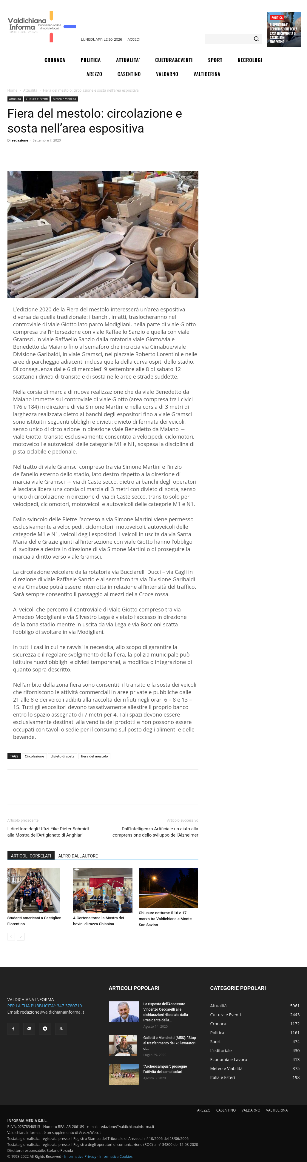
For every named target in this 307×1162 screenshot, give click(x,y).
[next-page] (20, 936)
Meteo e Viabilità (64, 99)
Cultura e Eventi (37, 99)
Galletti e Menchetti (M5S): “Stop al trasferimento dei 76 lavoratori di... (170, 1043)
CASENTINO (226, 1110)
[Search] (256, 39)
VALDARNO (251, 1110)
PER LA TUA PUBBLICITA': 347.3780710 (44, 1006)
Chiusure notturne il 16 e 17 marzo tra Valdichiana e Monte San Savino (165, 919)
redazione (20, 140)
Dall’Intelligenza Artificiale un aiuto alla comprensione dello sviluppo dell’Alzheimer (155, 832)
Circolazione (34, 756)
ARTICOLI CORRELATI (31, 856)
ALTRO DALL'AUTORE (78, 856)
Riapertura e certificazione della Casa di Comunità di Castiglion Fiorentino (283, 33)
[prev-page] (11, 936)
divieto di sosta (63, 756)
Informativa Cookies (116, 1156)
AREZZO (204, 1110)
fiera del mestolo (94, 756)
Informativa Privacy (80, 1156)
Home (12, 90)
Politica (277, 17)
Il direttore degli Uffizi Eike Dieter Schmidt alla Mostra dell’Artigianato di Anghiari (48, 832)
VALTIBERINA (277, 1110)
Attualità (30, 90)
